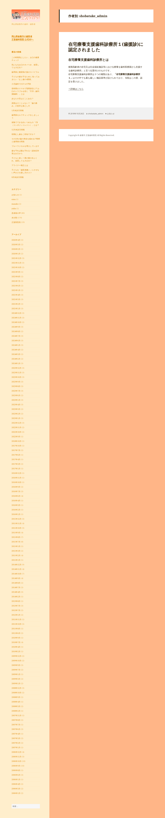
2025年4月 (16, 295)
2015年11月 (16, 523)
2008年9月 (16, 697)
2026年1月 (16, 253)
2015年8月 (16, 537)
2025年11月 (16, 263)
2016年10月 (16, 482)
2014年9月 (16, 578)
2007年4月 (16, 733)
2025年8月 (16, 276)
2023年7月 (16, 391)
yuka (14, 208)
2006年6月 (16, 775)
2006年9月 (16, 766)
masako (15, 204)
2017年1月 (16, 468)
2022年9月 (16, 436)
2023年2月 (16, 413)
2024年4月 (16, 349)
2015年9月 (16, 532)
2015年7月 (16, 541)
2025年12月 (16, 258)
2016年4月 (16, 500)
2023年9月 (16, 381)
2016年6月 (16, 496)
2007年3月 (16, 738)
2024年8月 (16, 331)
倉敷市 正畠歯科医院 (88, 135)
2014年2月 (16, 596)
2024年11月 (16, 317)
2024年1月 (16, 363)
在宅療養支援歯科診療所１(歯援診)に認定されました (105, 47)
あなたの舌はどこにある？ (23, 98)
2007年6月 (16, 729)
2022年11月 (16, 427)
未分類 (14, 217)
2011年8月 (16, 628)
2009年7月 (16, 669)
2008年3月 (16, 706)
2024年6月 (16, 340)
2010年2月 (16, 651)
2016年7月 (16, 491)
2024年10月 (16, 322)
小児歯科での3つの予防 (21, 84)
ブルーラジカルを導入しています (25, 146)
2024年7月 (16, 336)
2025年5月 (16, 290)
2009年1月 (16, 683)
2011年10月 (16, 624)
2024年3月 (16, 354)
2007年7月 (16, 724)
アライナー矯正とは (20, 165)
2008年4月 (16, 701)
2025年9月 (16, 272)
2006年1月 (16, 793)
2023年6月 (16, 395)
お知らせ (15, 195)
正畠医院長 (16, 222)
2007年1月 (16, 747)
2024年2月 (16, 359)
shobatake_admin (95, 113)
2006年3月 (16, 788)
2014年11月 (16, 569)
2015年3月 (16, 551)
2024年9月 (16, 327)
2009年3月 (16, 679)
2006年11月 (16, 756)
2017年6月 (16, 455)
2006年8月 (16, 770)
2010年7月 (16, 642)
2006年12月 (16, 752)
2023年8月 (16, 386)
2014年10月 (16, 573)
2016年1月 (16, 514)
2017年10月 (16, 445)
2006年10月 (16, 761)
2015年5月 (16, 546)
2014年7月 (16, 587)
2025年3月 (16, 299)
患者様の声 (16, 213)
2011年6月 (16, 633)
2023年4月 (16, 404)
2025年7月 (16, 281)
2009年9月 (16, 665)
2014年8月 (16, 583)
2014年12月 (16, 564)
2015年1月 (16, 560)
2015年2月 (16, 555)
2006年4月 (16, 784)
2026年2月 (16, 249)
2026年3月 (16, 244)
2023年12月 (16, 368)
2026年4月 (16, 240)
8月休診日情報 (18, 177)
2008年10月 (16, 692)
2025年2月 (16, 304)
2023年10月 (16, 377)
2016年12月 (16, 473)
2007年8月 (16, 720)
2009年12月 (16, 656)
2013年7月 (16, 605)
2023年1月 (16, 418)
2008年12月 (16, 688)
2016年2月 (16, 509)
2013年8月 (16, 601)
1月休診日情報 (18, 110)
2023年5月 (16, 400)
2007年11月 (16, 715)
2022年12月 (16, 423)
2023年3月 (16, 409)
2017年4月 (16, 459)
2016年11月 (16, 477)
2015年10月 (16, 528)
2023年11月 (16, 372)
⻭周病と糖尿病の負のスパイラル (25, 72)
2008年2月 (16, 711)
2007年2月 (16, 743)
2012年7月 (16, 610)
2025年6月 (16, 285)
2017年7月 (16, 450)
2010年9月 (16, 637)
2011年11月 (16, 619)
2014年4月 (16, 592)
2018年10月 (16, 441)
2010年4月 (16, 647)
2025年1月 (16, 308)
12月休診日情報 (18, 129)
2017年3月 (16, 464)
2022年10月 (16, 432)
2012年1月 (16, 615)
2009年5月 (16, 674)
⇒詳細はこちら (76, 88)
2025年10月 (16, 267)
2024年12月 (16, 313)
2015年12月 (16, 519)
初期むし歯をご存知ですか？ (23, 134)
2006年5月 (16, 779)
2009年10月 (16, 660)
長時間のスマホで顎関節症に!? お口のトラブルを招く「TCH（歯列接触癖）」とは (25, 91)
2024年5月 (16, 345)
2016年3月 (16, 505)
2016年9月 (16, 487)
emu (13, 199)
